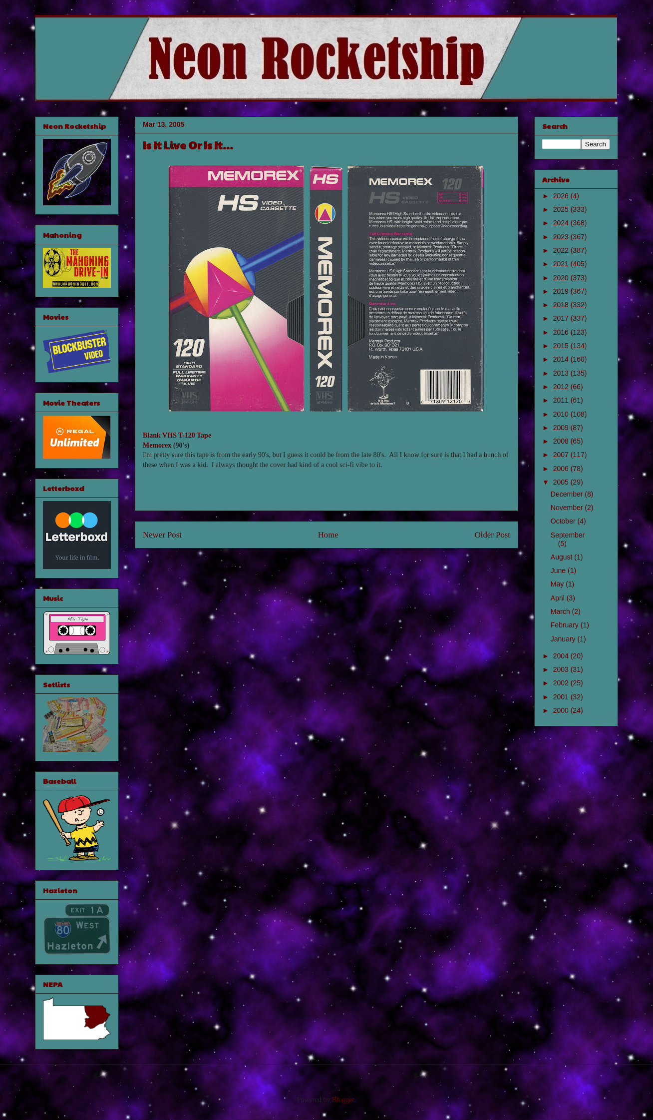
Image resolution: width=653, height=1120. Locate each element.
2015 (562, 346)
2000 (562, 710)
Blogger (343, 1100)
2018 (562, 305)
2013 (562, 373)
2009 (562, 428)
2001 (562, 697)
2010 (562, 414)
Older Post (492, 535)
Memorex (157, 445)
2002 (562, 683)
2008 (562, 441)
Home (328, 535)
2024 (562, 223)
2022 (562, 250)
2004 (562, 656)
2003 (562, 669)
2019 (562, 291)
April (559, 598)
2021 (562, 264)
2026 (562, 196)
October (564, 521)
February (566, 625)
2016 (562, 332)
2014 (562, 359)
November (568, 508)
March (561, 611)
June (559, 570)
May (558, 584)
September (568, 535)
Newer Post (162, 535)
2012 (562, 387)
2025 (562, 209)
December (568, 494)
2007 (562, 455)
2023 (562, 237)
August (562, 557)
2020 (562, 278)
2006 (562, 469)
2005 (562, 482)
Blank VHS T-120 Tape (177, 435)
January (564, 639)
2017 (562, 318)
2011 (562, 400)
